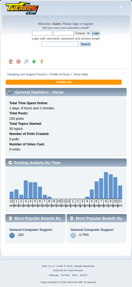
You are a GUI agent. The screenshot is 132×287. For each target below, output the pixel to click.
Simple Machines (84, 266)
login (75, 23)
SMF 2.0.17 (49, 266)
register (88, 23)
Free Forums (75, 270)
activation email (77, 27)
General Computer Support (30, 230)
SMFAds (58, 270)
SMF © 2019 (65, 266)
